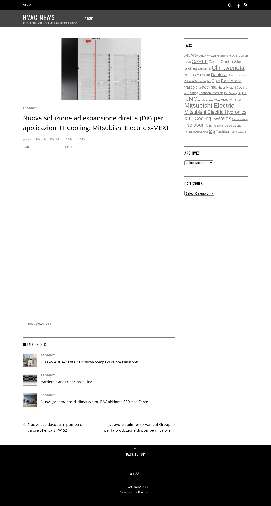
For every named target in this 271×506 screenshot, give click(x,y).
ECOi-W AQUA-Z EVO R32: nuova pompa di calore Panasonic (89, 362)
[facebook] (239, 5)
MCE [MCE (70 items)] (195, 99)
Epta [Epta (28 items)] (216, 80)
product (30, 108)
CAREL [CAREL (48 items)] (200, 61)
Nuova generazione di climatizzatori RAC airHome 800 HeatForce (94, 401)
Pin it (68, 147)
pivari (27, 139)
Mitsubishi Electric (47, 139)
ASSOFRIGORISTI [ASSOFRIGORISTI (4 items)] (238, 55)
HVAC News (133, 486)
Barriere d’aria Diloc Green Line (66, 381)
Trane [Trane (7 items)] (233, 131)
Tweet (27, 147)
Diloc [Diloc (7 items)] (231, 75)
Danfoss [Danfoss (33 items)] (219, 74)
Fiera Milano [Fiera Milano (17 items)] (231, 81)
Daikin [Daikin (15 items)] (205, 75)
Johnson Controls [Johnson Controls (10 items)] (211, 93)
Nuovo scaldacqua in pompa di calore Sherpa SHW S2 (53, 427)
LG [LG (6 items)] (239, 93)
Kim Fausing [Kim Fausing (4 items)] (230, 93)
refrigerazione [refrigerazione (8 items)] (233, 125)
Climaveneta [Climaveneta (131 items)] (228, 67)
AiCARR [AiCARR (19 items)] (191, 55)
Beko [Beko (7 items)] (187, 62)
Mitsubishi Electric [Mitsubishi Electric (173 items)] (209, 105)
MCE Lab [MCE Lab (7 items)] (207, 99)
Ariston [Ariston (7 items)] (211, 55)
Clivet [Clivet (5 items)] (187, 75)
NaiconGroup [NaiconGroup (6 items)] (239, 119)
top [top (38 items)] (212, 131)
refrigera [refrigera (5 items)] (218, 125)
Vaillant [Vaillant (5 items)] (242, 132)
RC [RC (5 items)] (211, 125)
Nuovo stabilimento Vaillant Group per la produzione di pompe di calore (139, 427)
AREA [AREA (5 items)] (202, 55)
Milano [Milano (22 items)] (235, 99)
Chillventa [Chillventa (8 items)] (204, 68)
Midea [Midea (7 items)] (224, 99)
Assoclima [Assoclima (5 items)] (222, 55)
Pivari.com (144, 492)
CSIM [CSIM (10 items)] (195, 75)
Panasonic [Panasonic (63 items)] (196, 125)
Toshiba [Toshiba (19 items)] (222, 131)
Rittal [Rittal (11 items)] (188, 131)
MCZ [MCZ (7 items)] (217, 99)
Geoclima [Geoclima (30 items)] (207, 87)
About (28, 4)
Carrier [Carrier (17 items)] (214, 62)
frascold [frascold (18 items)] (191, 87)
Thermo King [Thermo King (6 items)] (200, 132)
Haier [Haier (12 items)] (221, 87)
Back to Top (135, 454)
